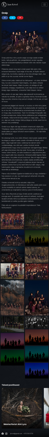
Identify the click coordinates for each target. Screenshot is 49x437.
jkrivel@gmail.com (16, 433)
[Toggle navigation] (44, 5)
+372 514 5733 (28, 433)
